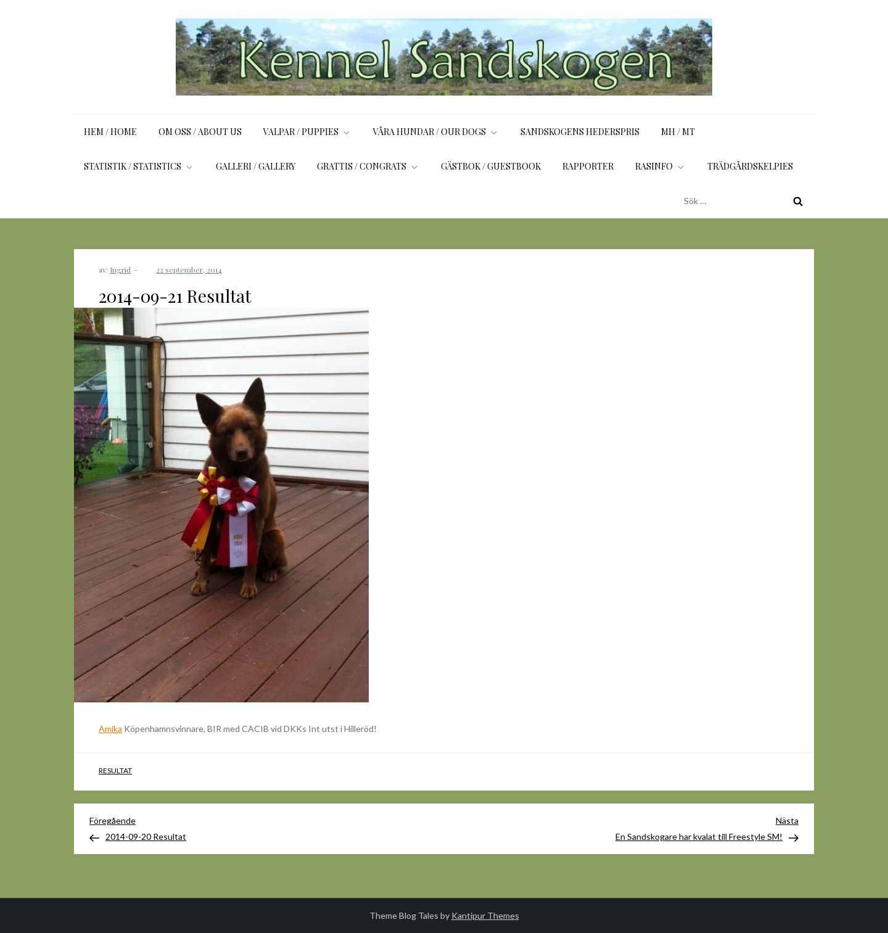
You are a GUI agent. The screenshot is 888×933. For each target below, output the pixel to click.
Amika (110, 728)
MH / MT (678, 132)
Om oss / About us (200, 132)
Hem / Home (110, 132)
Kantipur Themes (485, 915)
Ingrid (120, 269)
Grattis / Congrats (368, 166)
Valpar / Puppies (307, 132)
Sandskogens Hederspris (579, 132)
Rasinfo (660, 166)
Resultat (115, 770)
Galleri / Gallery (255, 166)
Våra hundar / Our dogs (436, 132)
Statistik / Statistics (139, 166)
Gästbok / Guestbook (491, 166)
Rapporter (588, 166)
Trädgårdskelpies (750, 166)
